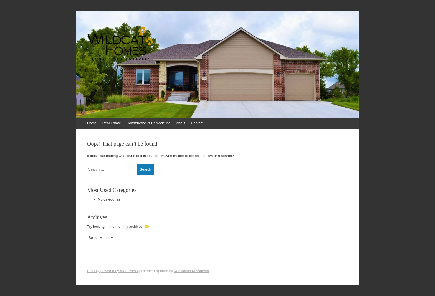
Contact (197, 123)
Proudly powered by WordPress (112, 271)
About (180, 123)
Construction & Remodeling (148, 123)
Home (92, 123)
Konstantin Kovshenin (191, 271)
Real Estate (111, 123)
